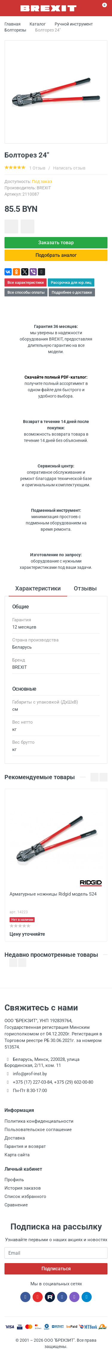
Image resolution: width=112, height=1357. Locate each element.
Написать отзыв (69, 168)
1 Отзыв (37, 168)
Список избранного (25, 1196)
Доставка (14, 1138)
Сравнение (16, 1205)
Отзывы (85, 588)
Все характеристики (25, 282)
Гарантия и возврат (25, 1146)
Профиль (14, 1179)
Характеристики (38, 588)
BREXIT (44, 187)
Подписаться (56, 1268)
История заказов (22, 1188)
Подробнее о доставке (72, 292)
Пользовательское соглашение (38, 1129)
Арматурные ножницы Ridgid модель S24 (53, 894)
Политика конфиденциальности (38, 1121)
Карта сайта (17, 1154)
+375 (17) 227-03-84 (32, 1082)
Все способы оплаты (26, 292)
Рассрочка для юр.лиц (71, 282)
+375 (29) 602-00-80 (73, 1082)
